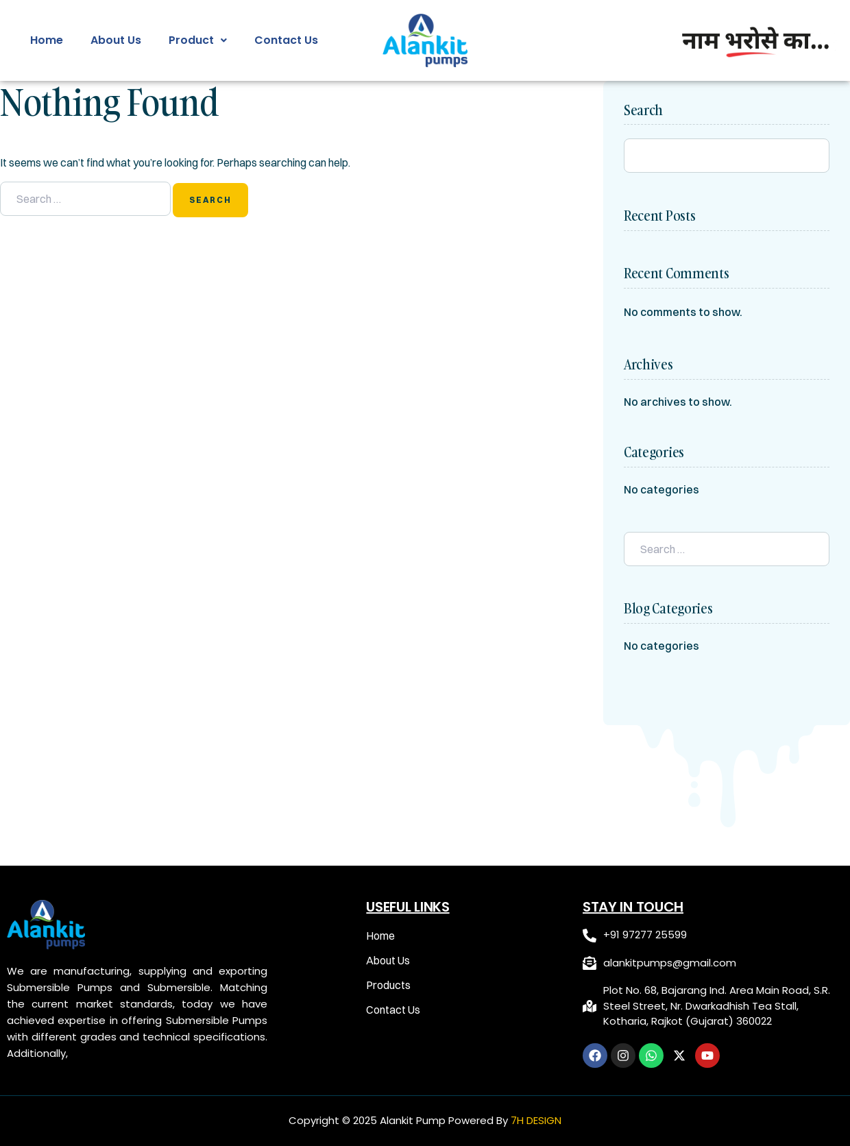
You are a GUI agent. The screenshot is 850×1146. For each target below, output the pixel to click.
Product (198, 40)
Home (46, 40)
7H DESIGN (536, 1120)
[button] (198, 40)
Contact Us (286, 40)
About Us (115, 40)
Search (643, 110)
